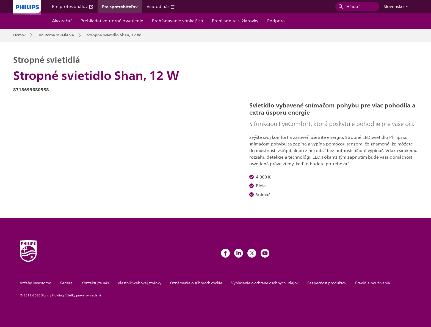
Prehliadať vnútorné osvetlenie (112, 21)
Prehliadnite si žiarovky (235, 21)
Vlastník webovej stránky (139, 283)
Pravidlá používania (372, 283)
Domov (19, 35)
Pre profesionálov (72, 6)
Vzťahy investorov (35, 283)
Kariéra (66, 283)
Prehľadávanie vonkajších (177, 21)
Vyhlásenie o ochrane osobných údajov (265, 283)
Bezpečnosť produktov (326, 283)
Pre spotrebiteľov (120, 6)
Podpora (276, 21)
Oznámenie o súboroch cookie (196, 283)
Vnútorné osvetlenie (56, 35)
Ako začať (62, 21)
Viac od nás (161, 6)
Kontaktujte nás (95, 283)
